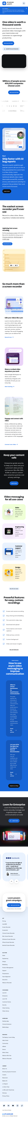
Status (4, 1049)
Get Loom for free (8, 43)
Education (4, 979)
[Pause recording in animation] (15, 265)
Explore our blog (15, 786)
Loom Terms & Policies (6, 1110)
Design (4, 961)
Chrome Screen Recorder (8, 933)
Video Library (5, 1011)
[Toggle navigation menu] (24, 3)
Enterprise (4, 996)
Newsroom (5, 1077)
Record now (9, 337)
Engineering (5, 958)
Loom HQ (4, 999)
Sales (3, 955)
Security (4, 1005)
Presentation (5, 973)
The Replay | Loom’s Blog (8, 1037)
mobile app (5, 239)
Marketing (4, 964)
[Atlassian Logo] (7, 1114)
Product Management (7, 967)
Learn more (7, 192)
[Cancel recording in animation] (17, 265)
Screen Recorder (6, 927)
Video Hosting (5, 1008)
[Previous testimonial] (11, 881)
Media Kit (4, 1080)
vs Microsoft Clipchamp (8, 1090)
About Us (4, 1068)
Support (4, 970)
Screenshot (5, 930)
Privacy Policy (5, 1096)
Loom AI (4, 992)
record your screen (11, 233)
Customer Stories (6, 1002)
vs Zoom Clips (5, 1087)
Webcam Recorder (7, 982)
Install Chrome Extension (11, 49)
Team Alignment (6, 976)
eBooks (4, 1046)
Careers (4, 1074)
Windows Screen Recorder (8, 939)
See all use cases (14, 588)
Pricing (4, 921)
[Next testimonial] (16, 881)
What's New (5, 1052)
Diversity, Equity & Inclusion (9, 1071)
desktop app (17, 237)
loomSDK (4, 924)
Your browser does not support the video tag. (14, 406)
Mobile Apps (5, 1027)
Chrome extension (7, 237)
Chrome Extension (6, 1024)
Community (5, 1043)
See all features (14, 649)
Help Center (5, 1040)
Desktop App (5, 1021)
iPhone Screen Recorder (8, 942)
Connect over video (11, 444)
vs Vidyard (5, 1084)
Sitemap (4, 1093)
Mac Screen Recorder (7, 936)
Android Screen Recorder (8, 945)
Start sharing (9, 386)
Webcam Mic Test (6, 1055)
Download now (7, 244)
